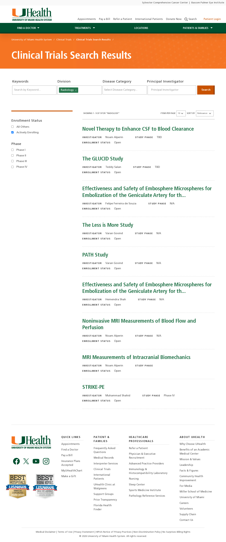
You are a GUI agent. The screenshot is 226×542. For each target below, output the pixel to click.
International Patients (149, 19)
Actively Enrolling (27, 132)
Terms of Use (65, 532)
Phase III (21, 161)
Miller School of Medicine (196, 492)
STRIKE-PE (93, 387)
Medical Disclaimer (46, 532)
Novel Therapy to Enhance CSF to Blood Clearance (138, 129)
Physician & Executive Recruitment (142, 456)
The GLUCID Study (102, 159)
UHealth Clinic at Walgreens (104, 486)
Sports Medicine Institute (145, 490)
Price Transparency (105, 500)
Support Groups (104, 494)
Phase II (21, 155)
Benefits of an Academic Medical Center (195, 452)
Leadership (186, 465)
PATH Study (95, 255)
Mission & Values (190, 459)
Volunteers (186, 509)
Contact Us (186, 520)
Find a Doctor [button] (26, 28)
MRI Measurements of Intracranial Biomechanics (136, 357)
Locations (141, 28)
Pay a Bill (104, 19)
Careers (184, 503)
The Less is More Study (107, 225)
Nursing (134, 479)
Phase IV (21, 167)
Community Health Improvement (191, 478)
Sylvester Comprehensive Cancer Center (165, 3)
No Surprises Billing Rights (176, 532)
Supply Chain (188, 514)
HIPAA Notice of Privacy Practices (114, 532)
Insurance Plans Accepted (70, 463)
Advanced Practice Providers (146, 463)
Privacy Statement (84, 532)
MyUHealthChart (71, 471)
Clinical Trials (102, 469)
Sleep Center (137, 484)
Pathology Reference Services (147, 496)
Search (191, 19)
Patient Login (210, 19)
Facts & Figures (189, 471)
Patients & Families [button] (196, 28)
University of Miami (192, 497)
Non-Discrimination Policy (146, 532)
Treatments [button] (83, 28)
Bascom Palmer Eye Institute (207, 3)
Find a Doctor (69, 450)
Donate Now (174, 19)
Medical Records (104, 458)
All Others (22, 127)
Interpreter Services (106, 463)
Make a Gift (68, 476)
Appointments (87, 19)
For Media (186, 486)
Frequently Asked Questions (104, 450)
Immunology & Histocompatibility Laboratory (148, 471)
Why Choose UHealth (193, 444)
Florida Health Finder (103, 507)
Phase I (20, 150)
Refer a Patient (122, 19)
